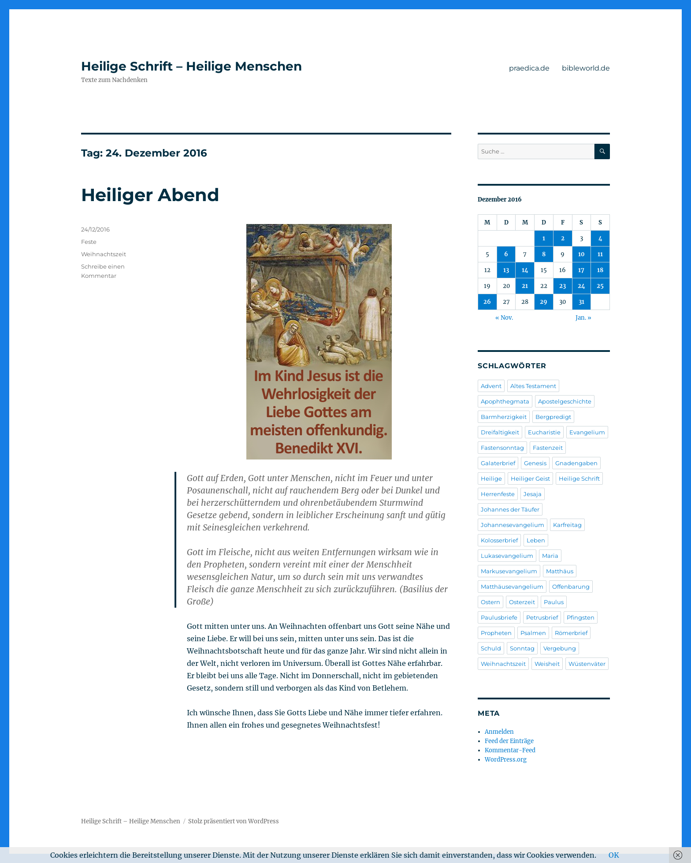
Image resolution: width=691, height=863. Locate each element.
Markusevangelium (509, 571)
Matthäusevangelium (512, 586)
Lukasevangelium (507, 555)
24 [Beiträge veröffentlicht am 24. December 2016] (581, 286)
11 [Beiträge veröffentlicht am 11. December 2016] (600, 254)
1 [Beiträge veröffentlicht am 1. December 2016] (543, 238)
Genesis (535, 463)
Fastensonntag (502, 447)
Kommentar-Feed (510, 750)
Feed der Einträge (509, 741)
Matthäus (559, 571)
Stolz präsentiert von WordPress (233, 821)
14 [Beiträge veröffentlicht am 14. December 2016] (525, 270)
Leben (536, 540)
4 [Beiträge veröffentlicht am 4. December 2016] (600, 238)
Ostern (490, 601)
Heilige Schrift (579, 478)
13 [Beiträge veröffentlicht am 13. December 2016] (506, 270)
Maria (550, 555)
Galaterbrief (498, 463)
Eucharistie (544, 432)
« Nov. (504, 317)
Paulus (554, 601)
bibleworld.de (586, 68)
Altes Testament (533, 385)
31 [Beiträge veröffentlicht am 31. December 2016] (581, 302)
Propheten (496, 632)
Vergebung (559, 648)
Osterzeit (522, 601)
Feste (89, 241)
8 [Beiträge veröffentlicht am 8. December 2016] (544, 254)
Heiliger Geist (530, 478)
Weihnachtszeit (103, 254)
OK (614, 855)
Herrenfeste (498, 493)
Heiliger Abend (150, 194)
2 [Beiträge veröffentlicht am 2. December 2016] (563, 238)
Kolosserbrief (499, 540)
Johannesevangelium (512, 524)
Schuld (491, 648)
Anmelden (499, 732)
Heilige (491, 478)
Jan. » (583, 317)
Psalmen (533, 632)
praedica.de (529, 68)
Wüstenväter (587, 663)
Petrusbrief (542, 617)
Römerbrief (571, 632)
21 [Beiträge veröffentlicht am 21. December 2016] (525, 286)
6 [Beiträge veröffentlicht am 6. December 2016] (506, 254)
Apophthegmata (505, 401)
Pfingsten (580, 617)
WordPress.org (506, 759)
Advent (491, 385)
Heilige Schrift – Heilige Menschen (191, 66)
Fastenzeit (548, 447)
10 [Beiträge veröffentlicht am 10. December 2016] (581, 254)
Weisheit (547, 663)
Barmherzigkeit (504, 416)
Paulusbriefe (499, 617)
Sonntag (522, 648)
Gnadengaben (576, 463)
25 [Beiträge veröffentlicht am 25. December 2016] (600, 286)
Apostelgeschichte (564, 401)
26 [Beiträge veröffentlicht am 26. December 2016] (487, 302)
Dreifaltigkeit (500, 432)
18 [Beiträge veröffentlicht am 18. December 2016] (600, 270)
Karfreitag (567, 524)
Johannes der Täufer (510, 509)
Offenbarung (571, 586)
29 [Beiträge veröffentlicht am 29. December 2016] (543, 302)
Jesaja (533, 493)
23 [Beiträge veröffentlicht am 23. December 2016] (562, 286)
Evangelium (587, 432)
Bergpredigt (553, 416)
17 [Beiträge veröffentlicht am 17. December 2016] (581, 270)
